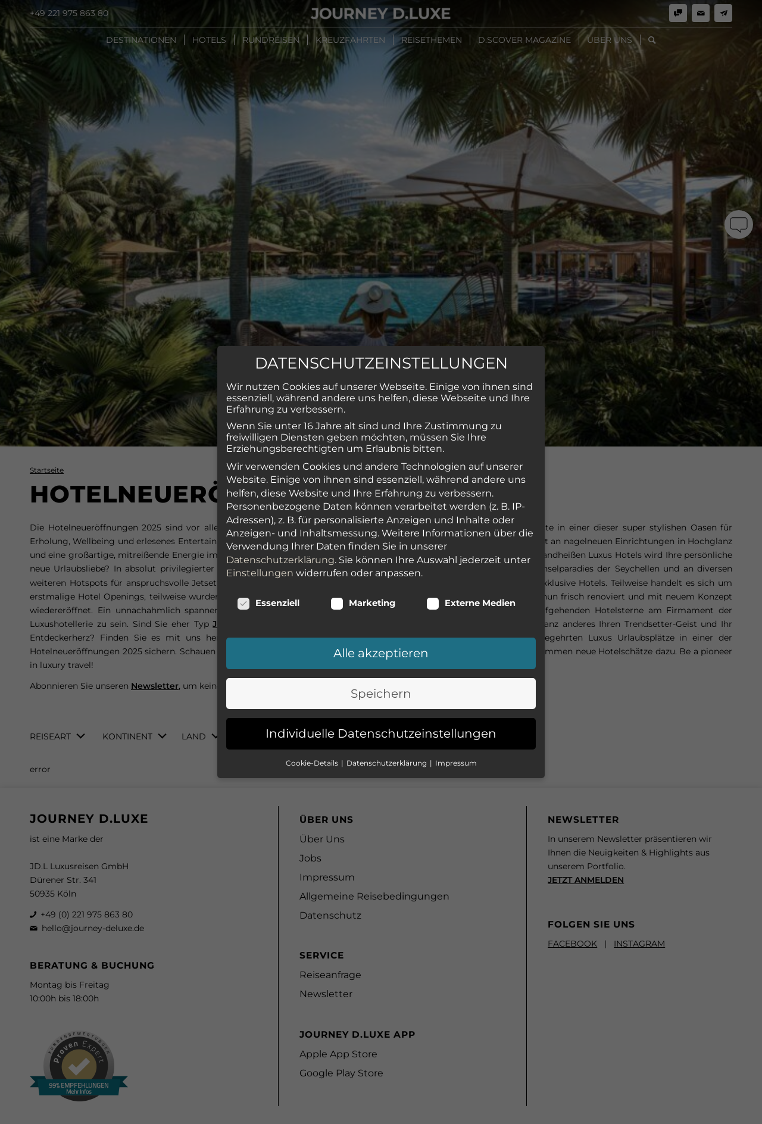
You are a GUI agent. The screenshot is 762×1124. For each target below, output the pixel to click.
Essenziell (268, 549)
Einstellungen (259, 518)
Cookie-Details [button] (313, 708)
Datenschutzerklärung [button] (387, 708)
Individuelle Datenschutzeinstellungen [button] (381, 679)
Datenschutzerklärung (280, 505)
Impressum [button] (456, 708)
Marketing (363, 549)
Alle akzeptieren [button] (381, 599)
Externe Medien (471, 549)
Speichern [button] (381, 639)
